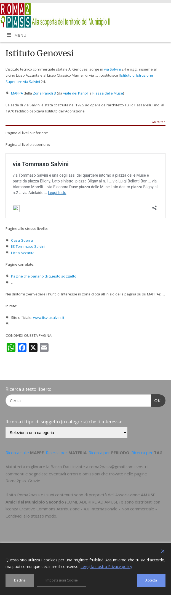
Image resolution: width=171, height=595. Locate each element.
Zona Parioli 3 (44, 93)
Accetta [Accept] (151, 580)
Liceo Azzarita (22, 252)
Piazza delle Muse (107, 93)
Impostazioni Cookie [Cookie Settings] (62, 580)
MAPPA (17, 93)
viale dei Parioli (76, 93)
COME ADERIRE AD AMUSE (92, 502)
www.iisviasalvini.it (48, 317)
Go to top (158, 122)
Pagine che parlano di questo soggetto (43, 276)
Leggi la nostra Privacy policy (106, 566)
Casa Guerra (22, 240)
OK (156, 400)
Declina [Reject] (20, 580)
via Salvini (112, 69)
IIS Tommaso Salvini (28, 246)
